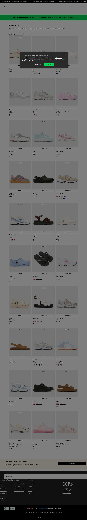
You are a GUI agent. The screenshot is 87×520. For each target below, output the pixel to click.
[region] (44, 60)
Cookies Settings (38, 64)
